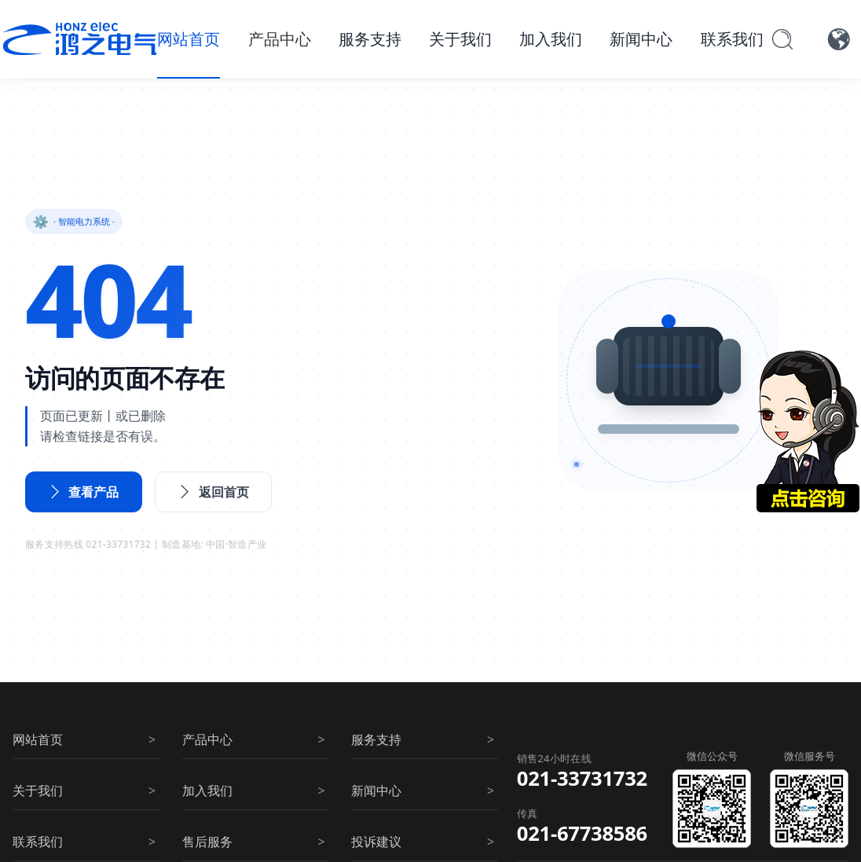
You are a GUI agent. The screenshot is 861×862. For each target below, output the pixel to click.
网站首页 (188, 39)
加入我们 (550, 39)
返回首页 (213, 491)
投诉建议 (376, 841)
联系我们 (732, 39)
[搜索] (782, 39)
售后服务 (207, 841)
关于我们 (460, 39)
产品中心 (279, 39)
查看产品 (84, 491)
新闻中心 (641, 39)
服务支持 (370, 39)
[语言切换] (839, 39)
